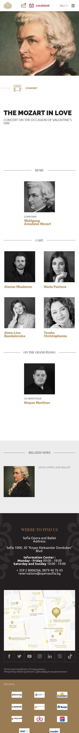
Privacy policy (36, 669)
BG (62, 5)
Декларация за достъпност (51, 671)
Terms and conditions (16, 669)
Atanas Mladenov (18, 287)
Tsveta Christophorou (55, 334)
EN (66, 5)
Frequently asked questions (19, 671)
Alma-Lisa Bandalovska (14, 334)
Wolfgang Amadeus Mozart (37, 222)
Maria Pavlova (55, 287)
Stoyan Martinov (37, 403)
